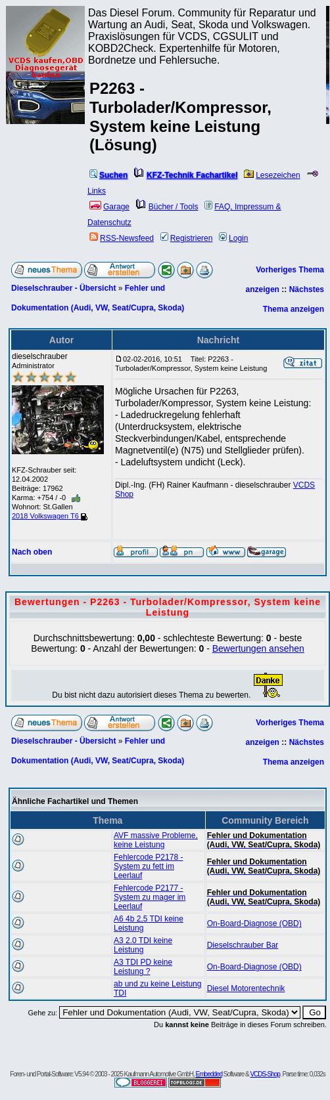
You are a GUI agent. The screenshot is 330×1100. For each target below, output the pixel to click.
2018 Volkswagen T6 (49, 516)
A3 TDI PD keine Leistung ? (143, 967)
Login (233, 238)
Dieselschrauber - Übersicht (63, 288)
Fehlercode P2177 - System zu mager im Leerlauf (149, 897)
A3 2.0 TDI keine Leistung (143, 945)
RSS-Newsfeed (121, 238)
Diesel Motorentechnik (246, 988)
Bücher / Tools (167, 206)
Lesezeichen (272, 175)
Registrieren (186, 238)
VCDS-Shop (264, 1074)
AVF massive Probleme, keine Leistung (156, 840)
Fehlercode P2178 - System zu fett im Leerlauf (148, 866)
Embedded (209, 1074)
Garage (109, 206)
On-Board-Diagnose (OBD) (254, 923)
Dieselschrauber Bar (243, 945)
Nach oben (32, 552)
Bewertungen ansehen (258, 648)
